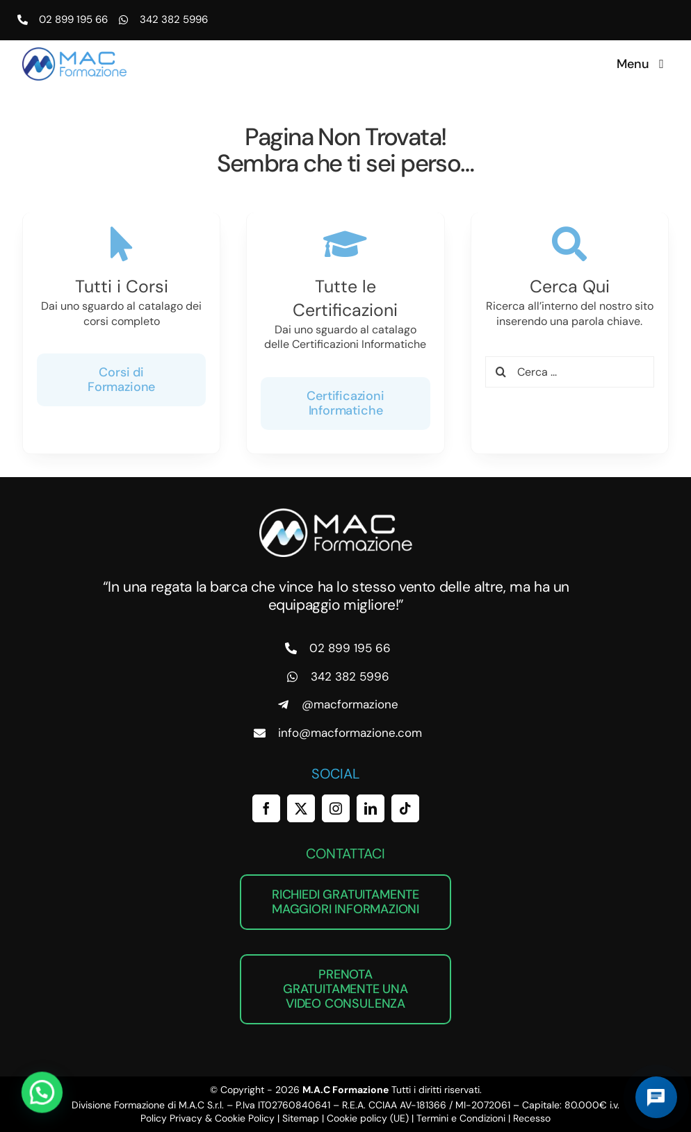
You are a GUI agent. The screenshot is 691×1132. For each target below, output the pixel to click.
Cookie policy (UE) (368, 1118)
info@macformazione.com (350, 732)
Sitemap (300, 1118)
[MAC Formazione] (335, 513)
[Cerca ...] (569, 369)
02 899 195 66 (73, 19)
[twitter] (301, 808)
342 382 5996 (174, 19)
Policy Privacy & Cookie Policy (207, 1118)
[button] (21, 1099)
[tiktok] (405, 808)
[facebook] (266, 808)
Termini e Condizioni (460, 1118)
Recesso (532, 1118)
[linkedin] (370, 808)
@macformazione (350, 704)
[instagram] (336, 808)
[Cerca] (501, 369)
